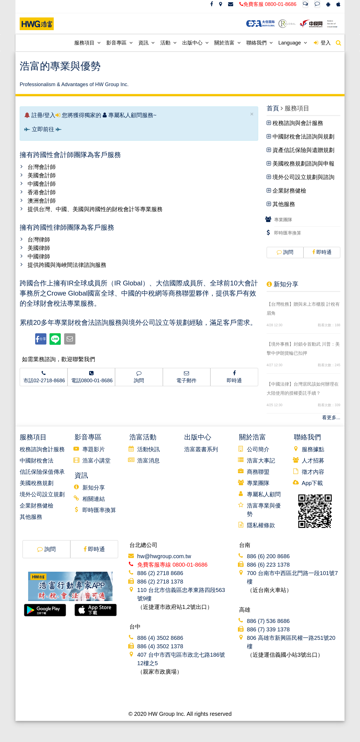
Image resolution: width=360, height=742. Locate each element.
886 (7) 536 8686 (268, 621)
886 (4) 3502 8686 (160, 638)
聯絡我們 (259, 43)
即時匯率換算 (287, 233)
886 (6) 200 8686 (268, 556)
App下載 (312, 483)
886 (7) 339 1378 (268, 629)
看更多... (331, 417)
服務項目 (87, 43)
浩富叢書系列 (201, 449)
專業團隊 (283, 219)
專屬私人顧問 (264, 494)
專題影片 (93, 449)
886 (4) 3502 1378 (160, 646)
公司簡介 (258, 449)
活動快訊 (148, 449)
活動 (168, 43)
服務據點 (313, 449)
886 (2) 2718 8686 (160, 573)
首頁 (273, 108)
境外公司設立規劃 (42, 494)
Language (292, 43)
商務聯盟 (258, 472)
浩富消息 (148, 460)
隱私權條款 (261, 525)
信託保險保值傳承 (42, 472)
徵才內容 (313, 472)
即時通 (322, 252)
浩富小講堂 (96, 460)
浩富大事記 (261, 460)
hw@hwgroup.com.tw (164, 556)
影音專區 (119, 43)
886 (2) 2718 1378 (160, 581)
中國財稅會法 (36, 460)
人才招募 (313, 460)
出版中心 (195, 43)
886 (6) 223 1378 (268, 565)
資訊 (146, 43)
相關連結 (93, 499)
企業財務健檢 (36, 505)
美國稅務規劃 (36, 483)
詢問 (285, 252)
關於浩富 (227, 43)
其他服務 (31, 517)
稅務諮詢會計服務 (42, 449)
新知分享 (282, 284)
